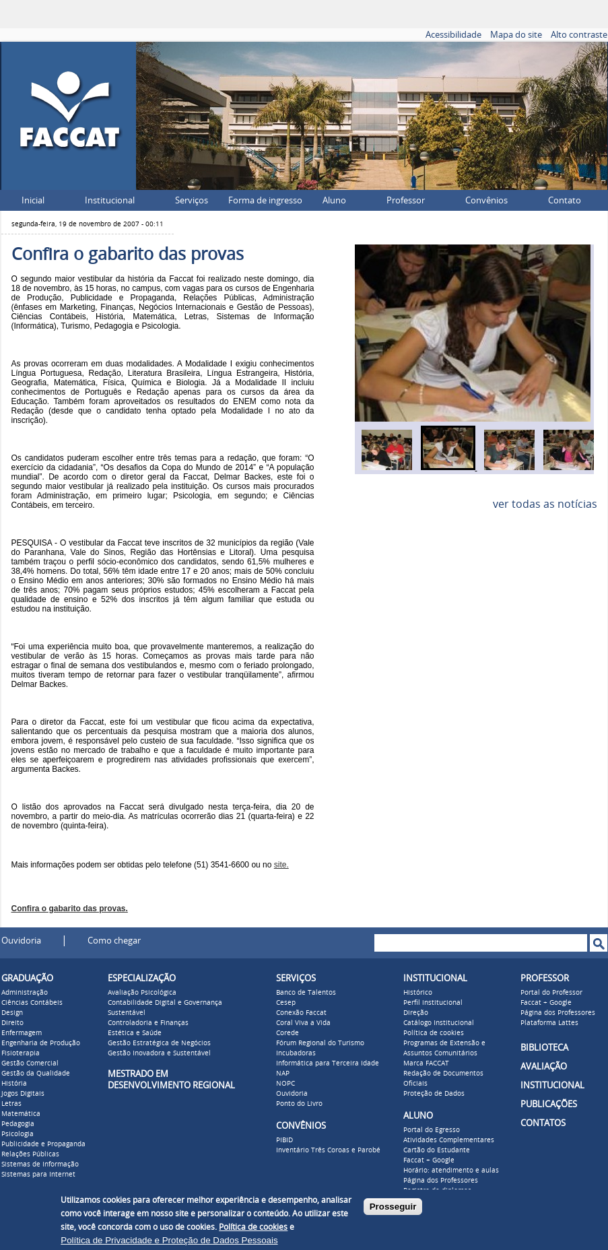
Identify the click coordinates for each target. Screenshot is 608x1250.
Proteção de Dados (434, 1094)
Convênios (486, 200)
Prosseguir (393, 1207)
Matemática (20, 1114)
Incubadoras (296, 1053)
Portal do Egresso (431, 1130)
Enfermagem (21, 1033)
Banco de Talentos (306, 993)
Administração (24, 993)
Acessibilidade (453, 35)
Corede (287, 1033)
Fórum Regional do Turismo (320, 1043)
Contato (564, 200)
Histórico (417, 993)
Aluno (334, 200)
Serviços (191, 200)
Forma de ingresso (265, 200)
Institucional (110, 200)
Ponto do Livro (299, 1104)
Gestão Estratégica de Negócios (159, 1043)
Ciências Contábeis (32, 1003)
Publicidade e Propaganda (43, 1144)
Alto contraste (579, 35)
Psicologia (17, 1134)
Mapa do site (516, 35)
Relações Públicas (30, 1154)
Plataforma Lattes (549, 1023)
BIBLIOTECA (544, 1048)
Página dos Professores (440, 1181)
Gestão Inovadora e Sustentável (159, 1053)
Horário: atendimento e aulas (451, 1170)
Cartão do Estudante (436, 1150)
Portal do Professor (551, 993)
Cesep (286, 1003)
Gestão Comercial (30, 1063)
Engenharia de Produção (40, 1043)
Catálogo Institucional (438, 1023)
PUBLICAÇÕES (548, 1104)
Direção (415, 1013)
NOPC (285, 1084)
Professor (405, 200)
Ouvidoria (21, 940)
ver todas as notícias (545, 504)
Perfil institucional (433, 1003)
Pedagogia (17, 1124)
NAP (283, 1074)
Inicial (33, 200)
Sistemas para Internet (38, 1175)
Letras (11, 1104)
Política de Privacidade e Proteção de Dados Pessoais (169, 1240)
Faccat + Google (428, 1160)
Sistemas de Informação (40, 1164)
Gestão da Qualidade (35, 1074)
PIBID (284, 1140)
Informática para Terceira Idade (327, 1063)
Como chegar (114, 940)
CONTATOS (543, 1123)
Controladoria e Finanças (148, 1023)
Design (12, 1013)
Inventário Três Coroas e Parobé (328, 1150)
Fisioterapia (20, 1053)
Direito (12, 1023)
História (14, 1084)
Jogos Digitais (22, 1094)
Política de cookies (433, 1033)
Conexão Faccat (301, 1013)
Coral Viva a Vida (303, 1023)
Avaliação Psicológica (142, 993)
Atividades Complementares (448, 1140)
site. (281, 864)
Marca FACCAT (426, 1063)
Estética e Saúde (135, 1033)
